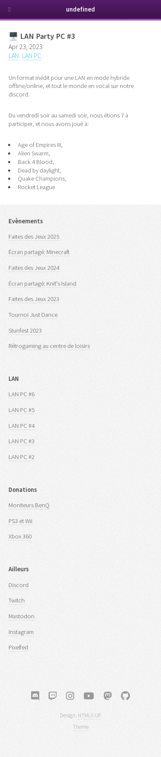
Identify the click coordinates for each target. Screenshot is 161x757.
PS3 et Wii (20, 521)
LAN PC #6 (21, 394)
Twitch (17, 600)
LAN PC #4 (21, 426)
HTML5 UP (89, 715)
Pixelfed (18, 647)
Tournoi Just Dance (33, 315)
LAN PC (31, 55)
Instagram (21, 632)
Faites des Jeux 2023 (34, 299)
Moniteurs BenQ (29, 505)
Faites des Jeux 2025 (34, 236)
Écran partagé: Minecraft (39, 252)
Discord (19, 585)
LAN (14, 55)
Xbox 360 (20, 536)
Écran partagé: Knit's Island (42, 283)
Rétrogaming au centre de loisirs (49, 346)
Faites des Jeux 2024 (34, 268)
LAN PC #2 (21, 457)
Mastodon (21, 616)
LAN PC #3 (21, 441)
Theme (81, 727)
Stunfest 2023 (25, 330)
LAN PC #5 (21, 410)
